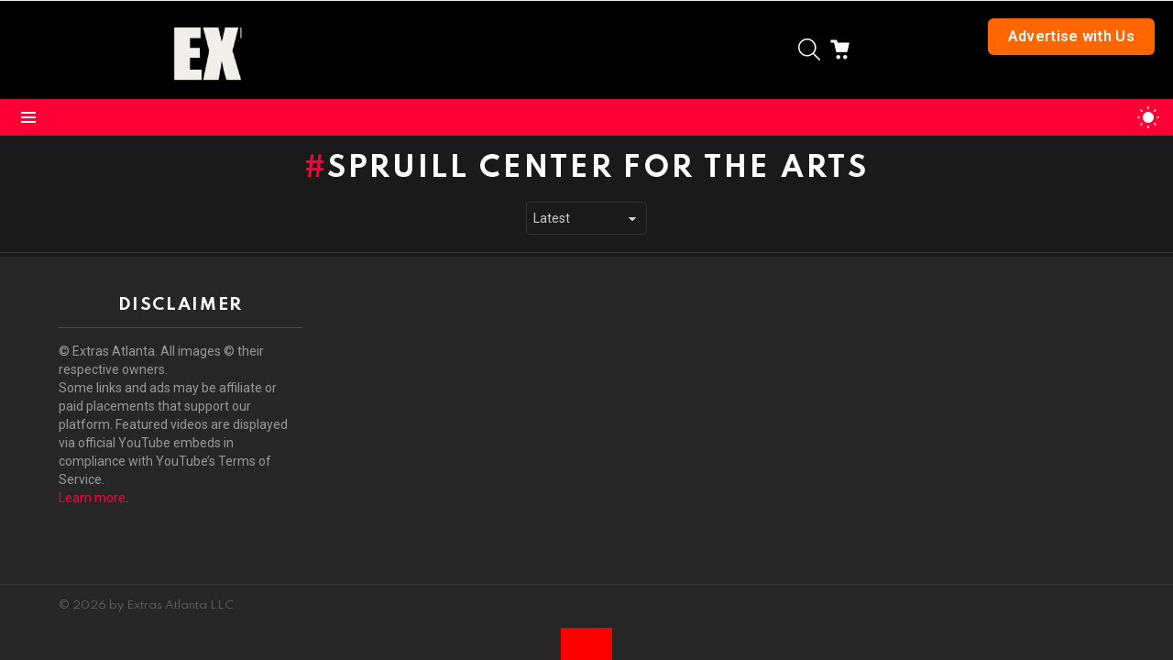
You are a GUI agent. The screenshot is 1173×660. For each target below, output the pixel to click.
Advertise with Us (1071, 36)
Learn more (92, 497)
